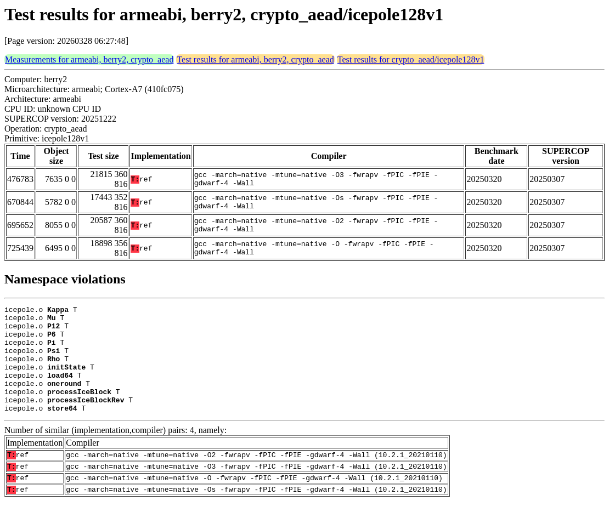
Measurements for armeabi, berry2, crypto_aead (89, 59)
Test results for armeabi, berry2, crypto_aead (255, 59)
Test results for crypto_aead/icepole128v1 (410, 59)
